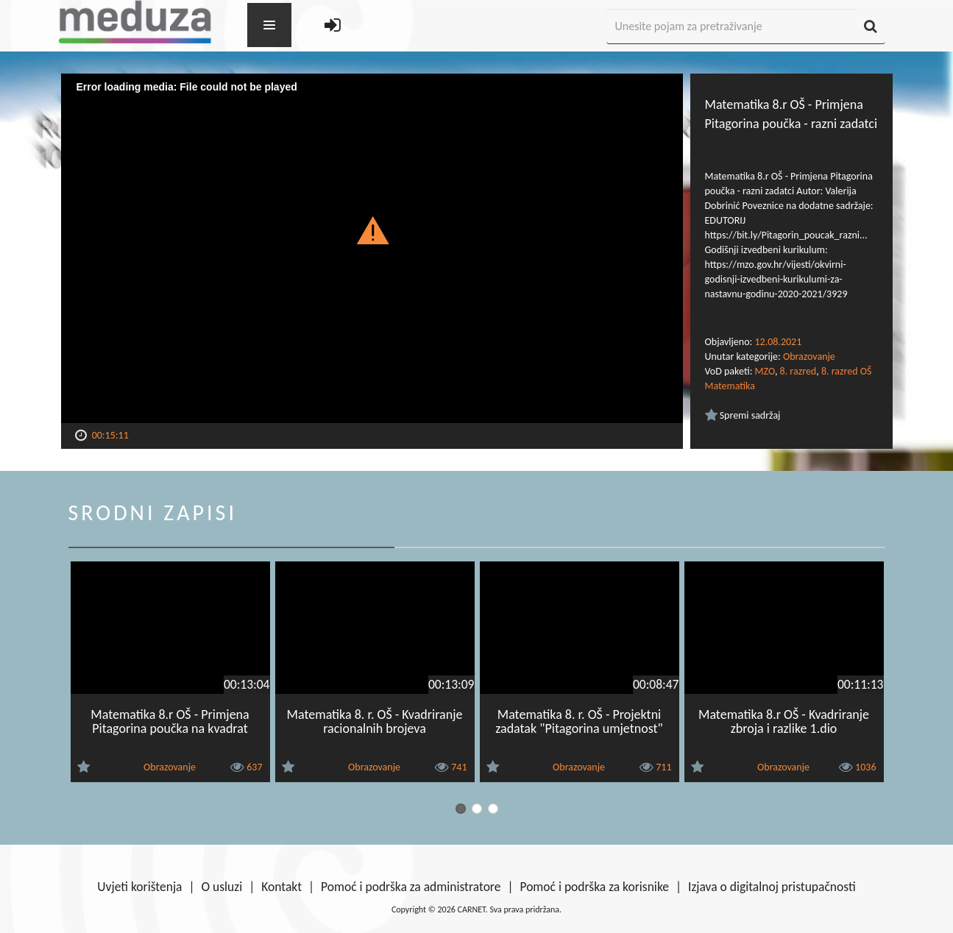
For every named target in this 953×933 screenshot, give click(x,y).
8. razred (798, 371)
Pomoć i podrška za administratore (410, 887)
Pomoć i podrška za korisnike (594, 887)
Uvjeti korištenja (139, 887)
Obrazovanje (809, 356)
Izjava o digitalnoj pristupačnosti (772, 887)
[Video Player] (372, 248)
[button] (372, 229)
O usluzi (222, 887)
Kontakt (281, 887)
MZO (765, 371)
